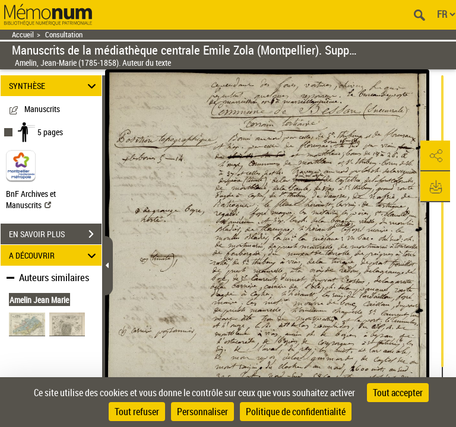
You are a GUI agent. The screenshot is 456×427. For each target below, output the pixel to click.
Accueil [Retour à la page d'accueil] (23, 35)
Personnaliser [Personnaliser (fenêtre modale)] (202, 411)
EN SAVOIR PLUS (55, 234)
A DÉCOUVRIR (54, 255)
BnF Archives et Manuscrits (31, 199)
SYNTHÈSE (54, 85)
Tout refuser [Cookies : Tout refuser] (137, 411)
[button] (435, 156)
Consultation (64, 35)
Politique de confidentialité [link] (296, 411)
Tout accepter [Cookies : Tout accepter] (398, 392)
